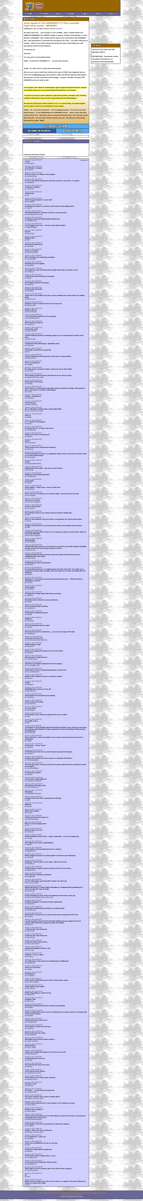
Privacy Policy (69, 1195)
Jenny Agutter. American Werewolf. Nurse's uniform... (43, 849)
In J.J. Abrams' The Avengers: (35, 422)
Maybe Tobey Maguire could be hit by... (38, 993)
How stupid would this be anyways (37, 282)
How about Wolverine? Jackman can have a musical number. (46, 212)
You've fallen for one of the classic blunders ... (41, 1077)
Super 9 (27, 441)
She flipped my (30, 974)
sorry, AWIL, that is (31, 721)
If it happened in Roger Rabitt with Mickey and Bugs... (43, 593)
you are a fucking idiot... (33, 506)
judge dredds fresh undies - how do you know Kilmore (44, 468)
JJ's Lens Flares (30, 708)
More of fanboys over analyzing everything (40, 257)
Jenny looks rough (31, 329)
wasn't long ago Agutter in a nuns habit (38, 200)
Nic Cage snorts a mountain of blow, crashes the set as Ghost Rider (48, 369)
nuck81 (27, 683)
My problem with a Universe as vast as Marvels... (42, 600)
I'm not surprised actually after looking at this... (41, 1162)
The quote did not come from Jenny (37, 1065)
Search (111, 14)
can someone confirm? (33, 772)
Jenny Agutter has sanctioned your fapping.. (40, 695)
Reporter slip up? (31, 310)
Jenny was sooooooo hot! (34, 638)
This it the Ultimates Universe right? (37, 625)
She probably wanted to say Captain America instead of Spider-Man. (48, 513)
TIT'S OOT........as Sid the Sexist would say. (39, 1090)
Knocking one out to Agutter (35, 263)
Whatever (28, 804)
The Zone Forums (100, 1193)
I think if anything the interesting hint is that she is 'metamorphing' (48, 356)
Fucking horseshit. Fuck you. (35, 1058)
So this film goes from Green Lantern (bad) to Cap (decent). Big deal (48, 752)
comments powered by (34, 154)
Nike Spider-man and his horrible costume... (40, 1039)
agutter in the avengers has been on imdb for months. (43, 676)
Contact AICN (77, 1195)
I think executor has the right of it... (37, 817)
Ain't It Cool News (39, 6)
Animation (77, 1193)
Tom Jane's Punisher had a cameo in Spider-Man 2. (42, 1096)
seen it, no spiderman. (32, 362)
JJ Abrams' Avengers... (33, 187)
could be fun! (29, 193)
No (26, 1175)
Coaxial (57, 14)
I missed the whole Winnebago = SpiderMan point (42, 343)
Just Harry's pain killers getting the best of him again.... (44, 663)
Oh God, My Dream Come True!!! (36, 1020)
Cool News (43, 14)
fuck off (27, 231)
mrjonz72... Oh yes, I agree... (35, 954)
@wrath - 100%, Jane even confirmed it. (38, 1130)
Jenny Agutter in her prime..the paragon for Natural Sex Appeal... (47, 1124)
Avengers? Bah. (30, 999)
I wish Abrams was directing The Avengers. (40, 276)
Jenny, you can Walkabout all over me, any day (41, 1143)
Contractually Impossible (33, 289)
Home (29, 14)
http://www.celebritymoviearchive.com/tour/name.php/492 (45, 1005)
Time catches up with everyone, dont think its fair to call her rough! (48, 375)
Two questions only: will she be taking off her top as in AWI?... (46, 714)
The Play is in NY (31, 1084)
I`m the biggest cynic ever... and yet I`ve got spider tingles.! (45, 225)
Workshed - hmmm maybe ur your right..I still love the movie (46, 862)
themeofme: (29, 792)
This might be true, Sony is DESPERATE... (39, 843)
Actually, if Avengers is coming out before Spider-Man (43, 902)
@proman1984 (30, 540)
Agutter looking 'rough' (33, 644)
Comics (84, 14)
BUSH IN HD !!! (30, 238)
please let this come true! (33, 830)
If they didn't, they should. (34, 382)
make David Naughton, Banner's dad (37, 948)
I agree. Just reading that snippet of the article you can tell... (46, 1052)
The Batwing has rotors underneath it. (38, 563)
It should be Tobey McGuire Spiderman (38, 1149)
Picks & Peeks (60, 1193)
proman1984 (29, 481)
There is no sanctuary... (33, 967)
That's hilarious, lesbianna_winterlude (38, 874)
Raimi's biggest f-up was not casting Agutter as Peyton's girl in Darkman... (51, 855)
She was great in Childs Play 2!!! (36, 657)
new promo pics (30, 403)
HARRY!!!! (28, 619)
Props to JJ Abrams (32, 251)
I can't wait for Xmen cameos (35, 1071)
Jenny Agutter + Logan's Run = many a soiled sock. (43, 487)
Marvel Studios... (30, 1045)
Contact (98, 14)
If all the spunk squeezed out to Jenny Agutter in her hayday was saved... (50, 1103)
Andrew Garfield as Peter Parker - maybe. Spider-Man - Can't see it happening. (52, 836)
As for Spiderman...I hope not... (36, 1136)
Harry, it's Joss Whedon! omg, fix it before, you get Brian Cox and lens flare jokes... (54, 519)
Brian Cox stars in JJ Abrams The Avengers (40, 174)
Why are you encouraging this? (36, 823)
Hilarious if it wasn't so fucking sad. (37, 434)
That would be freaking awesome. (36, 612)
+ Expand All (83, 160)
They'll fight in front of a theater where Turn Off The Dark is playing (48, 1168)
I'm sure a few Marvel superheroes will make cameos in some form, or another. (52, 181)
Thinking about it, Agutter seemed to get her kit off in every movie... (48, 868)
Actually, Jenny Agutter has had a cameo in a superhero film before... (49, 758)
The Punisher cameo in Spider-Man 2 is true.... (41, 1156)
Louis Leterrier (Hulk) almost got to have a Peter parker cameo (46, 980)
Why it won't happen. (32, 811)
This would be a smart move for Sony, (38, 1026)
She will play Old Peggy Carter (35, 785)
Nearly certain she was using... (35, 1033)
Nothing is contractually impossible (37, 474)
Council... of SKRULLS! (33, 396)
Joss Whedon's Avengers (34, 168)
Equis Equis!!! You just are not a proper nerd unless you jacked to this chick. (51, 914)
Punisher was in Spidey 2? (34, 1109)
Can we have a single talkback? (36, 779)
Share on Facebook (39, 131)
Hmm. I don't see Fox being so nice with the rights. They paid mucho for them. (52, 494)
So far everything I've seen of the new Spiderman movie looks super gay (50, 895)
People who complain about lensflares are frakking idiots (45, 908)
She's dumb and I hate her (34, 322)
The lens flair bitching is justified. (36, 606)
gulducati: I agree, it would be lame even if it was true (43, 303)
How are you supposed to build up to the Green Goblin (44, 651)
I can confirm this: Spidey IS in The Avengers (40, 316)
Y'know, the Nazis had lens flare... (36, 942)
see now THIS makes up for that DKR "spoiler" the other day (46, 881)
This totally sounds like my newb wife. (38, 350)
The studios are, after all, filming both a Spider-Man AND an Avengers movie (51, 270)
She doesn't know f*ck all (33, 244)
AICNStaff (58, 28)
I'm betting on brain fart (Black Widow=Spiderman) (42, 219)
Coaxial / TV (52, 1193)
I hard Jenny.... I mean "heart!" (35, 745)
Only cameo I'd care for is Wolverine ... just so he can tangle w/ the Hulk (50, 632)
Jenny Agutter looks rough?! (35, 986)
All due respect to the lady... (34, 702)
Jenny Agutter (30, 587)
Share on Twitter (72, 131)
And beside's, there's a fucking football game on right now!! (46, 670)
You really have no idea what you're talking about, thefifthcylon (47, 961)
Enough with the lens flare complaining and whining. (43, 798)
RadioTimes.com (39, 75)
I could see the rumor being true (36, 929)
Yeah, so (28, 415)
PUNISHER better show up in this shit (38, 689)
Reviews (70, 14)
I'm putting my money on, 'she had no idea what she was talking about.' (50, 206)
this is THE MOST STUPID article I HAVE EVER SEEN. (43, 409)
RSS (63, 1195)
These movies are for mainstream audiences (40, 447)
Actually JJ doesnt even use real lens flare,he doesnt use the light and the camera (53, 525)
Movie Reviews (69, 1193)
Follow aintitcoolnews (55, 126)
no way (27, 161)
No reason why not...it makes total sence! (39, 428)
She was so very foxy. (32, 500)
